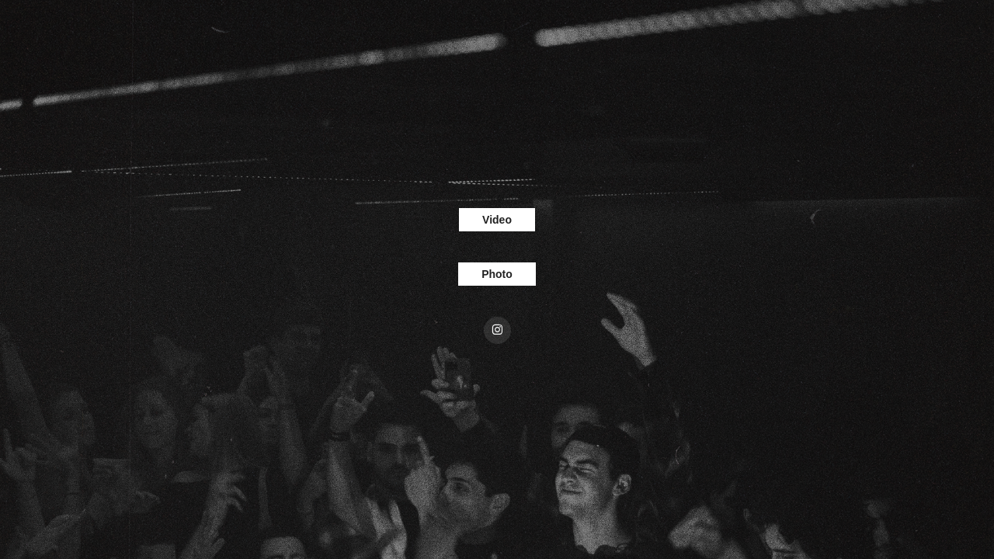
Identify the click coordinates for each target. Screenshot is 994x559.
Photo (497, 274)
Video (497, 220)
